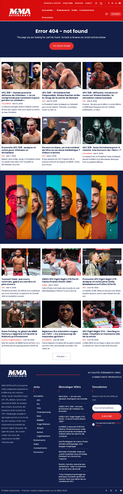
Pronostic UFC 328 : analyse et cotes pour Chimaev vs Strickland (19, 150)
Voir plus (62, 356)
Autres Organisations (12, 340)
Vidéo (44, 285)
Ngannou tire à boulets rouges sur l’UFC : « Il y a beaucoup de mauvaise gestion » (60, 334)
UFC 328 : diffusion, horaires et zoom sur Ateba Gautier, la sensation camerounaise (100, 95)
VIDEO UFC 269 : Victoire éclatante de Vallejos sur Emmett (71, 408)
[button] (101, 3)
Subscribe (107, 415)
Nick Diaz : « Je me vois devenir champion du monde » (73, 398)
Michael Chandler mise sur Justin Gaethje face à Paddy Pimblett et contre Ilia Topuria (73, 455)
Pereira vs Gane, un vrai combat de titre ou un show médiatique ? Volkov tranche (61, 150)
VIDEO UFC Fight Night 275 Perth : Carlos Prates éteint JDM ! (60, 280)
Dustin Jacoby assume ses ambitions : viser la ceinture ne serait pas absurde (72, 466)
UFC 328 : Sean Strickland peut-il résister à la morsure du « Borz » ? (102, 148)
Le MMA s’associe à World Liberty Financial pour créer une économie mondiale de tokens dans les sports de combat (72, 431)
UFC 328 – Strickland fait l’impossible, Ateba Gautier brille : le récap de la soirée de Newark (61, 95)
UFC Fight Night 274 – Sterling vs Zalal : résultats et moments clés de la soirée (101, 334)
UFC (43, 101)
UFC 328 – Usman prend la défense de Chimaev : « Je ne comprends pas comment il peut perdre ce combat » (20, 96)
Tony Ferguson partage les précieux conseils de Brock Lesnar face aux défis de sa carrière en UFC (72, 478)
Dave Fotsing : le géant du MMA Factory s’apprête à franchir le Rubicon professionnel (19, 334)
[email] (106, 407)
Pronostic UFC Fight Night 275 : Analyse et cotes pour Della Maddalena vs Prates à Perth (100, 281)
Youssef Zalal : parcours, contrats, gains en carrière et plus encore (19, 281)
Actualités (6, 104)
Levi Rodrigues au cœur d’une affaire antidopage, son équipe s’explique (73, 444)
